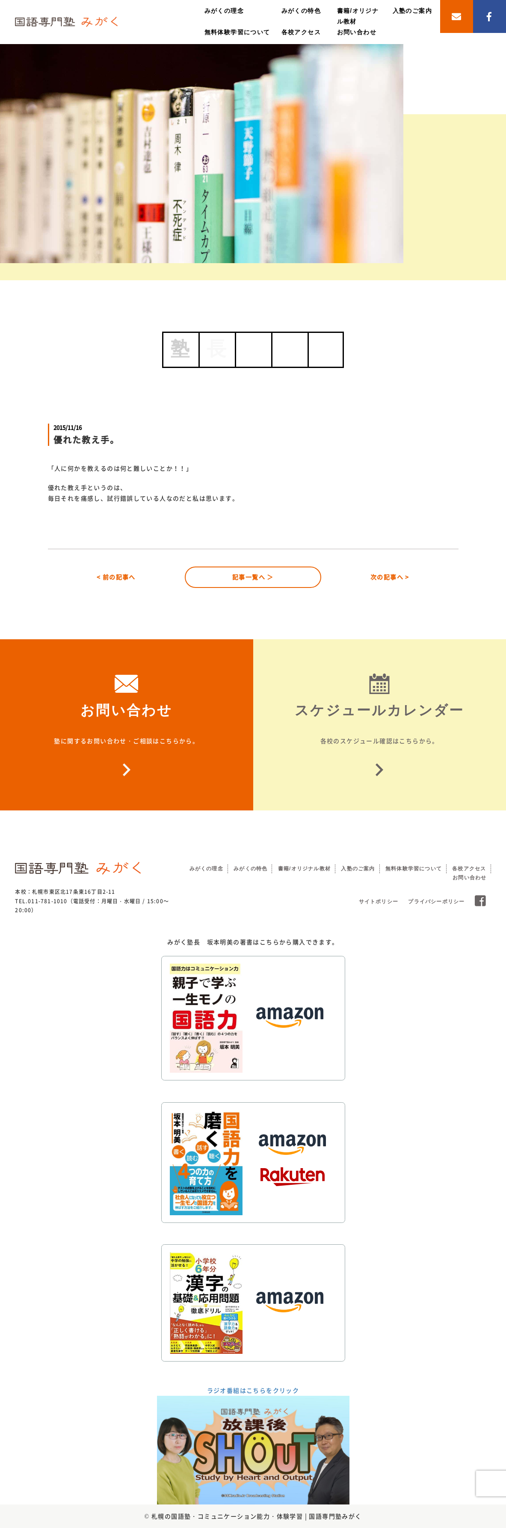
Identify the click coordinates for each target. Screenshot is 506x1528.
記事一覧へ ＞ (253, 577)
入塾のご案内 (412, 10)
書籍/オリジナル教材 (304, 869)
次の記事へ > (389, 577)
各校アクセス (301, 32)
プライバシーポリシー (436, 902)
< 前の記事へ (116, 577)
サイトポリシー (378, 902)
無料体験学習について (237, 32)
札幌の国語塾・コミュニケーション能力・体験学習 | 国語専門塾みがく (256, 1516)
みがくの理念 (224, 10)
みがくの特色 (301, 10)
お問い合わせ (356, 32)
